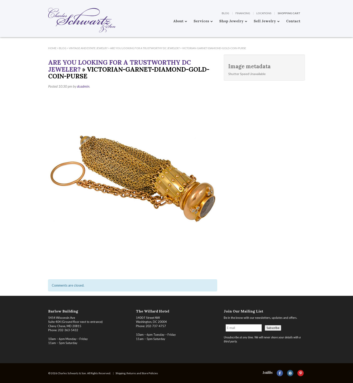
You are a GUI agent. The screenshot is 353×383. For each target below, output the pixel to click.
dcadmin (83, 86)
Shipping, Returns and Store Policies (136, 373)
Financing (242, 13)
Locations (263, 13)
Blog (225, 13)
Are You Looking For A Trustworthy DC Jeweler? (119, 65)
